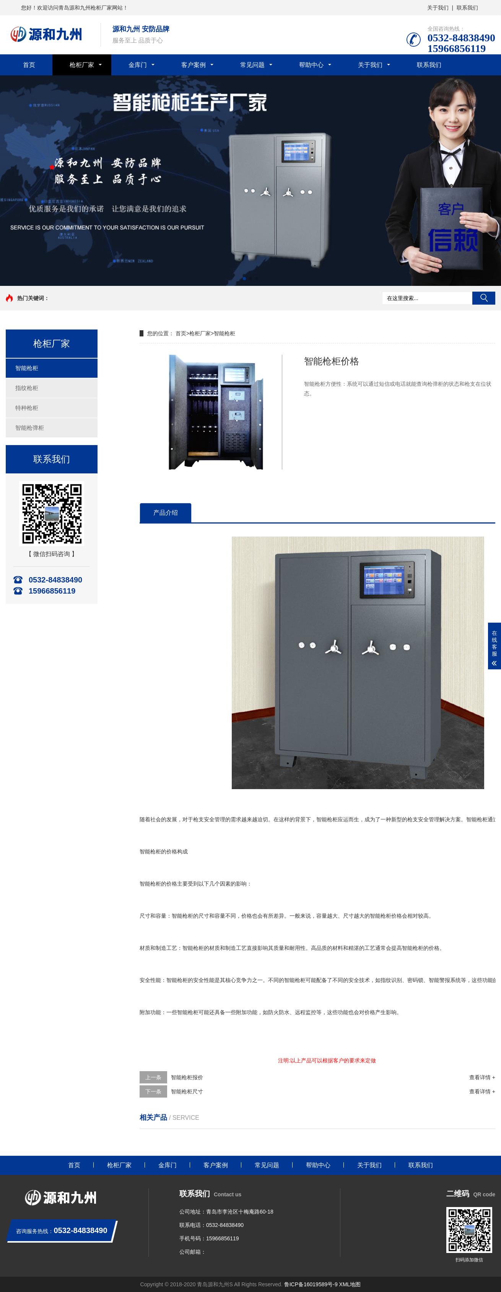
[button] (244, 278)
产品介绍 (165, 512)
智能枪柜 (26, 368)
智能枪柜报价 (187, 1077)
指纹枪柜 (26, 388)
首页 (29, 65)
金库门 (138, 65)
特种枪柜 (26, 408)
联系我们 (467, 8)
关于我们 (438, 8)
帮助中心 (311, 65)
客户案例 (193, 65)
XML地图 (350, 1284)
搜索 (483, 298)
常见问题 (252, 65)
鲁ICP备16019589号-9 (311, 1284)
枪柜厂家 (82, 65)
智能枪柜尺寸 (187, 1091)
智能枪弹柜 (29, 427)
